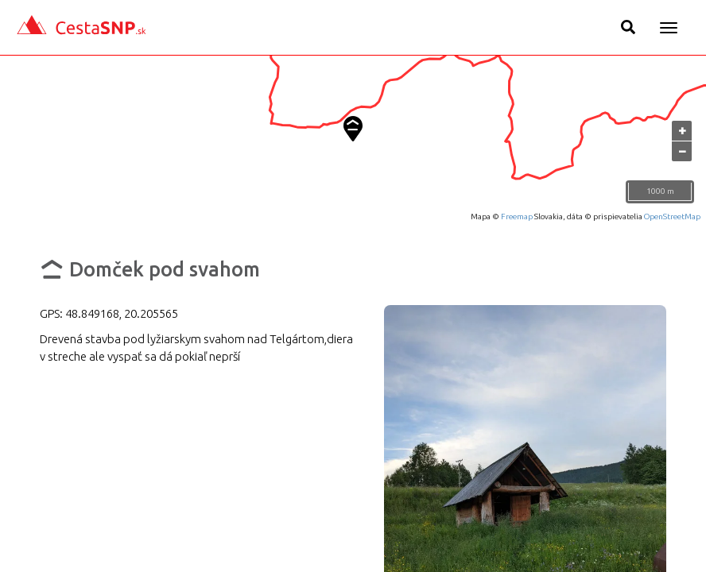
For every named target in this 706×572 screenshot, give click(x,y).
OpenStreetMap (672, 216)
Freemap (517, 216)
